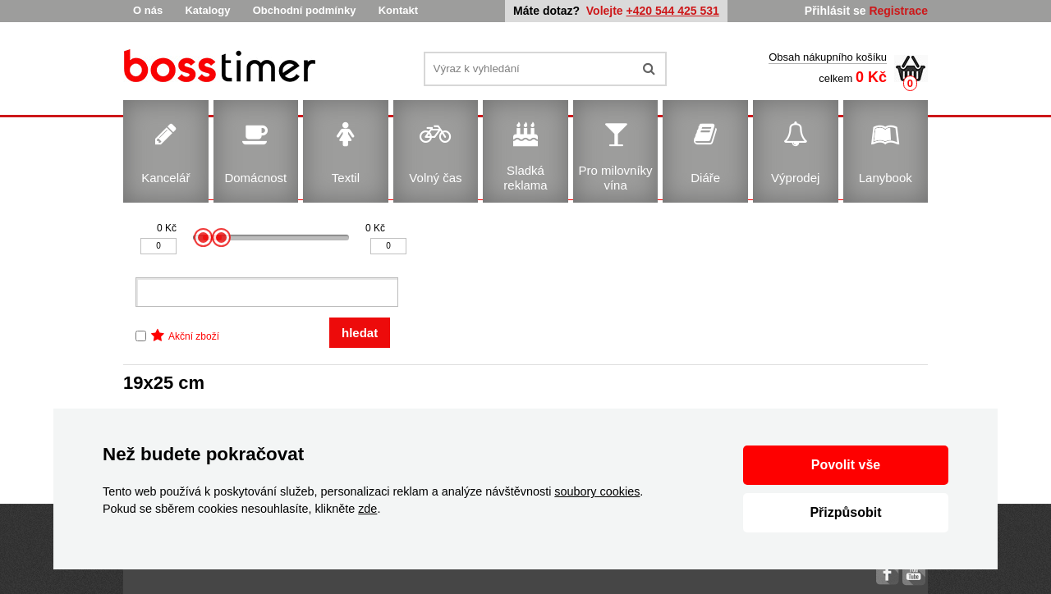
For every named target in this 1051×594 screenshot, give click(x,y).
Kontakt (398, 10)
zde (367, 508)
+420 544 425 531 (672, 10)
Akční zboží (193, 336)
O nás (148, 10)
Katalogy (207, 10)
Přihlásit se (835, 10)
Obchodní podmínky (304, 10)
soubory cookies (597, 491)
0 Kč (167, 228)
